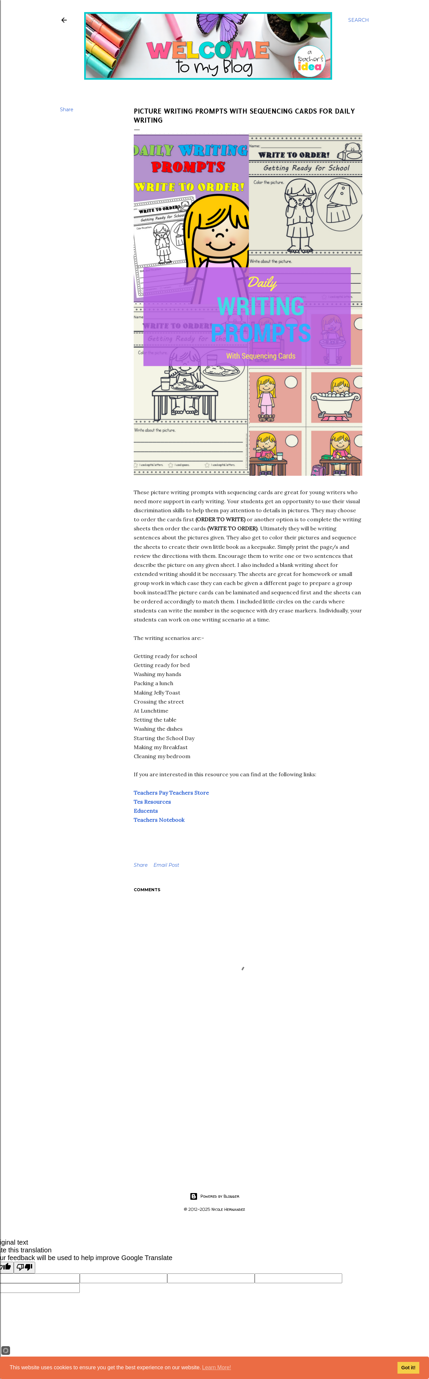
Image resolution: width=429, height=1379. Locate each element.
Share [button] (66, 110)
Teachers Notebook (159, 819)
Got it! (408, 1367)
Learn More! (216, 1367)
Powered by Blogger (214, 1196)
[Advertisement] (248, 1112)
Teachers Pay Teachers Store (171, 792)
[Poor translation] (24, 1267)
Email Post (166, 865)
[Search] (358, 20)
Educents (146, 810)
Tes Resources (152, 801)
